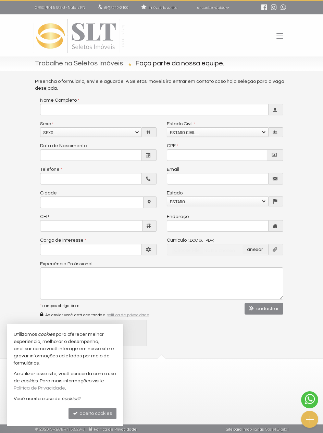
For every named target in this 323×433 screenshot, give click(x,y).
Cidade (48, 193)
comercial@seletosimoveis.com (203, 387)
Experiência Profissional (66, 264)
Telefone (50, 169)
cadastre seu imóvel (193, 407)
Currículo (190, 240)
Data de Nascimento (63, 145)
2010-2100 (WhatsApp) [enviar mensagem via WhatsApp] (199, 381)
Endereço (178, 216)
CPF (171, 145)
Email (173, 169)
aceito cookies (92, 413)
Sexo (45, 124)
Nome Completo (58, 100)
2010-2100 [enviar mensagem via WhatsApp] (116, 8)
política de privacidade (128, 315)
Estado (175, 193)
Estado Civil (179, 124)
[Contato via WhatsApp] (309, 399)
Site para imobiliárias (245, 428)
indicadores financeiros (195, 400)
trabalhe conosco (189, 394)
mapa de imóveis (190, 413)
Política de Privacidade (115, 427)
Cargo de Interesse (62, 240)
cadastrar (264, 308)
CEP (44, 216)
